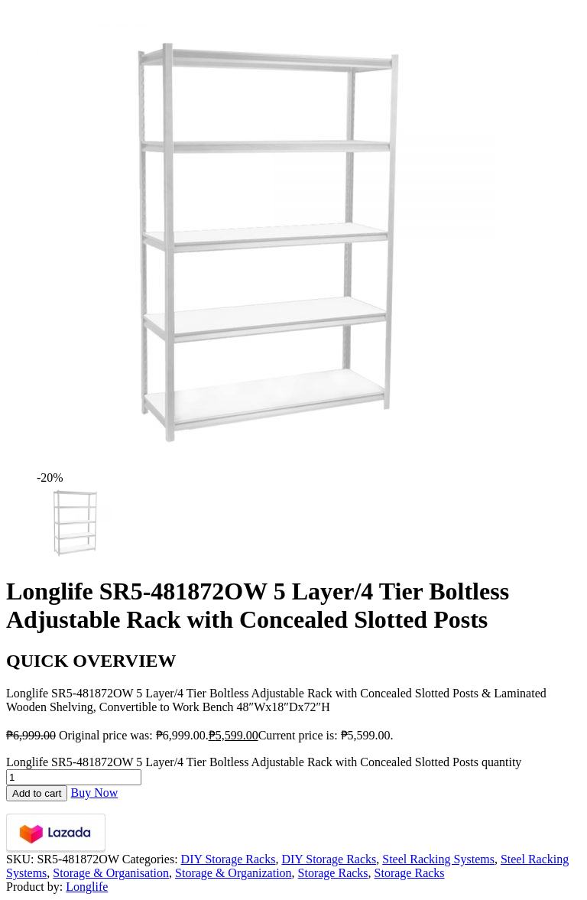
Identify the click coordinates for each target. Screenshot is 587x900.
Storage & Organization (233, 872)
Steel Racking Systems (438, 859)
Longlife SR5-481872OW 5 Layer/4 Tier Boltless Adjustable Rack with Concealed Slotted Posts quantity (263, 761)
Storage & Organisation (111, 872)
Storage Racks (333, 872)
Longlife (87, 886)
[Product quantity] (73, 777)
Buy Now (94, 792)
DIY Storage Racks (228, 859)
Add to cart (36, 793)
